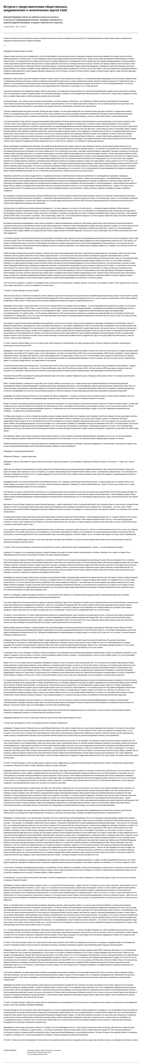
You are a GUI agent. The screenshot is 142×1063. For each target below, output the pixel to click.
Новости (43, 1050)
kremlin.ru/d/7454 (43, 1054)
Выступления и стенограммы (53, 1050)
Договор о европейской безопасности (59, 198)
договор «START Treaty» (12, 216)
